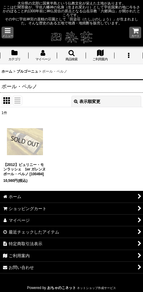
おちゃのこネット (61, 288)
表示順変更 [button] (87, 101)
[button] (8, 32)
